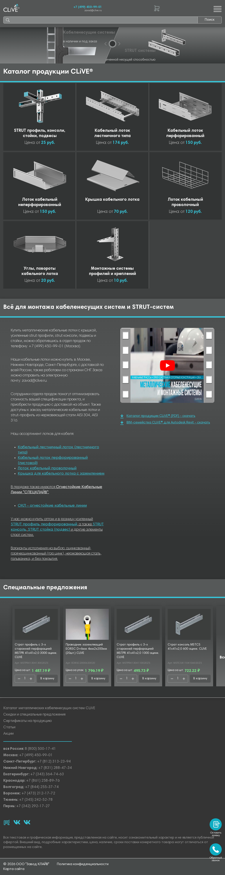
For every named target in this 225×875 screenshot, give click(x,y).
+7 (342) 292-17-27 (33, 806)
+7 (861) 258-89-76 (43, 781)
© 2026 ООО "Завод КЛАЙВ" (26, 864)
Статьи (9, 727)
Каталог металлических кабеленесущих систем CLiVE (49, 708)
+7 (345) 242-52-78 (36, 800)
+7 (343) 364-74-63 (47, 774)
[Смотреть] (167, 365)
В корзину (47, 678)
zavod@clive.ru (93, 10)
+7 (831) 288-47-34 (55, 768)
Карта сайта (13, 869)
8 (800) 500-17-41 (40, 749)
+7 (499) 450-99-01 (87, 7)
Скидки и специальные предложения (34, 715)
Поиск (209, 20)
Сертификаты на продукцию (27, 721)
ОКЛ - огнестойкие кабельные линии (52, 506)
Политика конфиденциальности (83, 864)
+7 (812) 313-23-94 (54, 762)
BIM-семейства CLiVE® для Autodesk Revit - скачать (165, 423)
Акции (8, 734)
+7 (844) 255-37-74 (42, 787)
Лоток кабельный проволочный (47, 468)
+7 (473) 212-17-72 (38, 793)
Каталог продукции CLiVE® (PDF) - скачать (157, 416)
